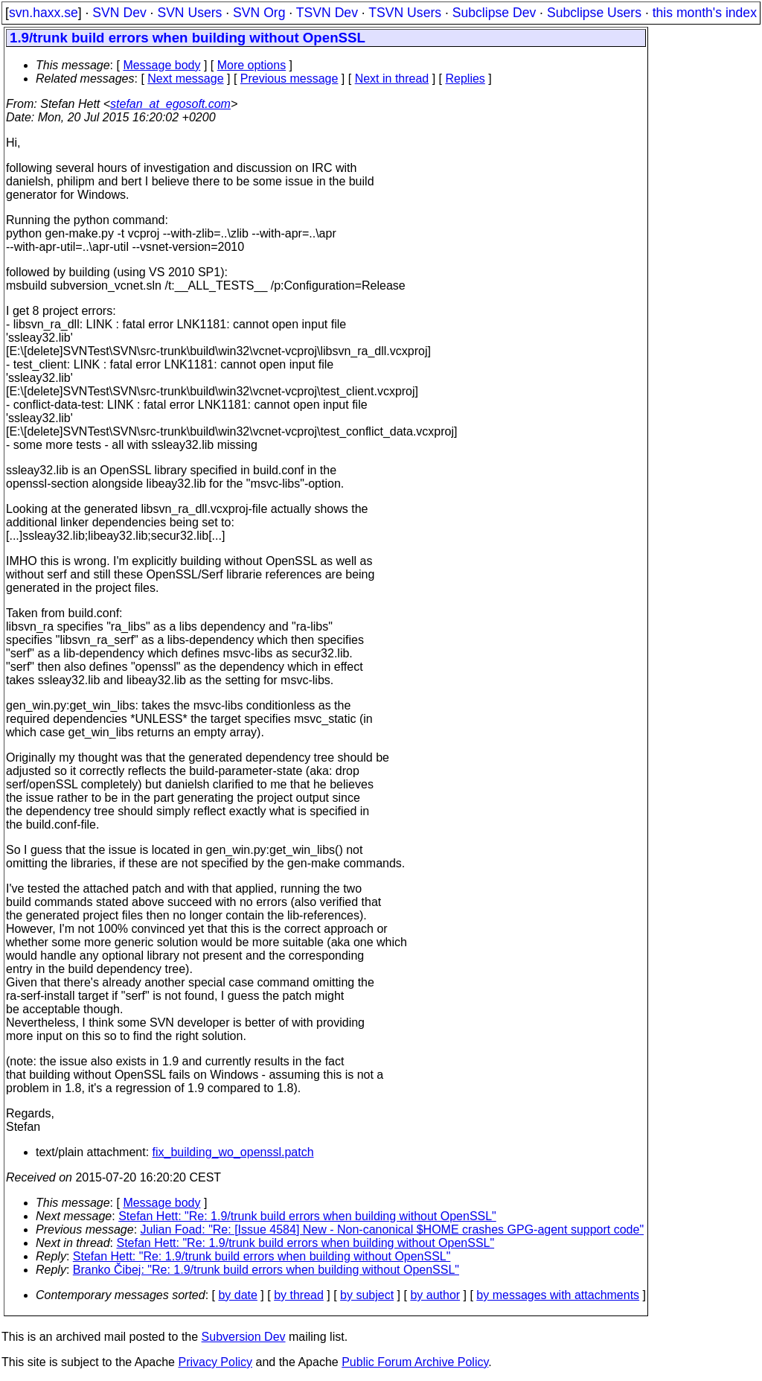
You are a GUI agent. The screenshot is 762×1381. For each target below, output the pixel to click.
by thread (299, 1295)
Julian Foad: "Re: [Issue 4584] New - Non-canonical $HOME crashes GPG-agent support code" (392, 1229)
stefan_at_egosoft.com (170, 104)
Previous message (289, 78)
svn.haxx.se (43, 12)
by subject (367, 1295)
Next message (185, 78)
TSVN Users (404, 12)
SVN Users (189, 12)
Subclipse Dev (494, 12)
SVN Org (259, 12)
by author (435, 1295)
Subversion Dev (244, 1336)
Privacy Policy (215, 1362)
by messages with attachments (557, 1295)
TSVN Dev (327, 12)
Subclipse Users (594, 12)
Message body (161, 65)
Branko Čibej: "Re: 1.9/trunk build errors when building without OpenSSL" (266, 1269)
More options (251, 65)
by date (237, 1295)
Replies (465, 78)
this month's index (705, 12)
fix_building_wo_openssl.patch (233, 1152)
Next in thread (392, 78)
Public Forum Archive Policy (415, 1362)
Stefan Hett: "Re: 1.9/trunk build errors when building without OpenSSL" (307, 1216)
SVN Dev (119, 12)
